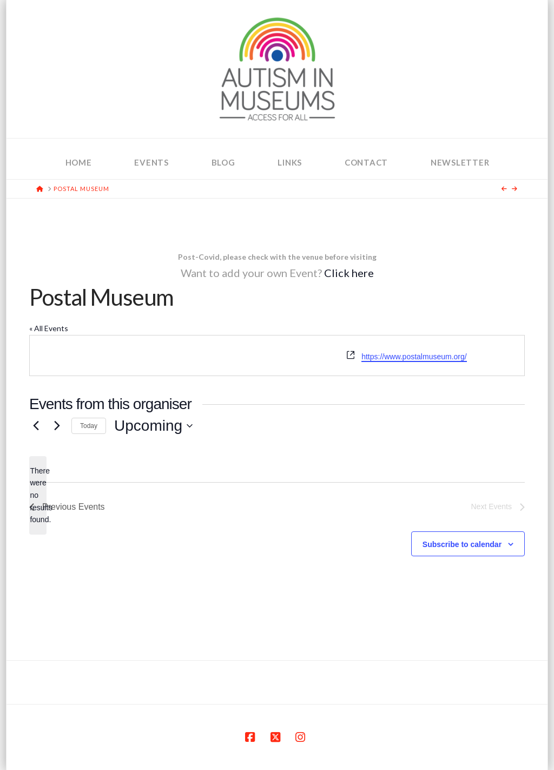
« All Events (48, 328)
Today (88, 426)
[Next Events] (56, 425)
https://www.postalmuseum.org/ (414, 356)
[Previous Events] (35, 425)
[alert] (38, 495)
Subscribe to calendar (462, 544)
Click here (349, 272)
